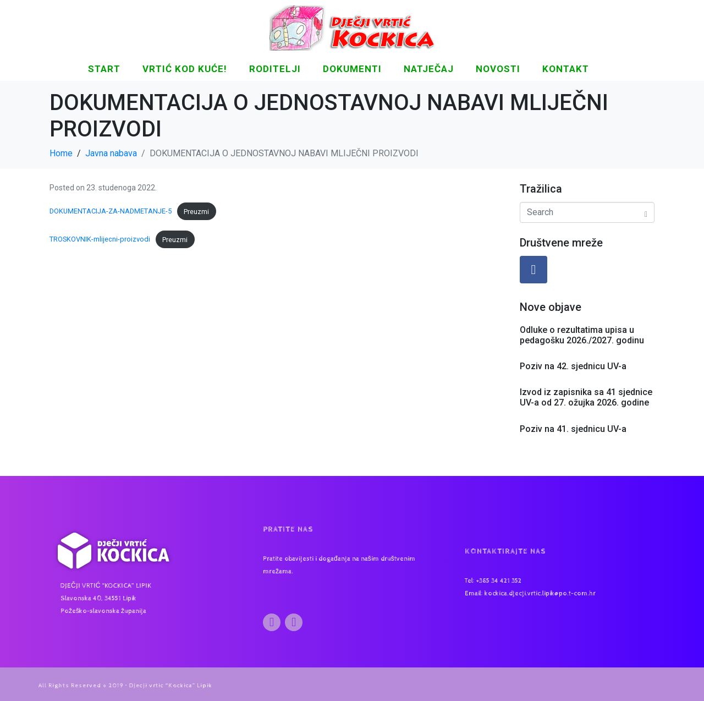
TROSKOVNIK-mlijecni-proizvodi (100, 240)
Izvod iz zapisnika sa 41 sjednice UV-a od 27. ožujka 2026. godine (586, 397)
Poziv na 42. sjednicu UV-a (573, 366)
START (104, 68)
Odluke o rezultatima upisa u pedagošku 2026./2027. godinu (582, 335)
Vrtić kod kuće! (184, 68)
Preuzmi (196, 211)
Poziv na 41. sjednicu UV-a (573, 429)
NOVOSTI (498, 68)
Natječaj (429, 68)
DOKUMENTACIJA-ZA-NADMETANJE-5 (111, 211)
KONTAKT (565, 68)
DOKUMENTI (352, 68)
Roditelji (275, 68)
